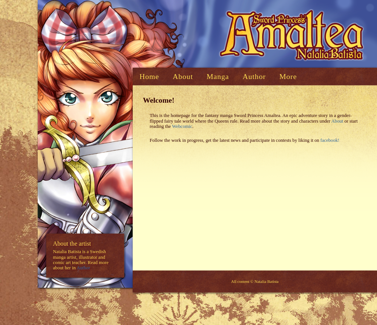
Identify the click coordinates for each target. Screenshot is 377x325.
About (337, 121)
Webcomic (182, 126)
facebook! (329, 140)
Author (83, 268)
